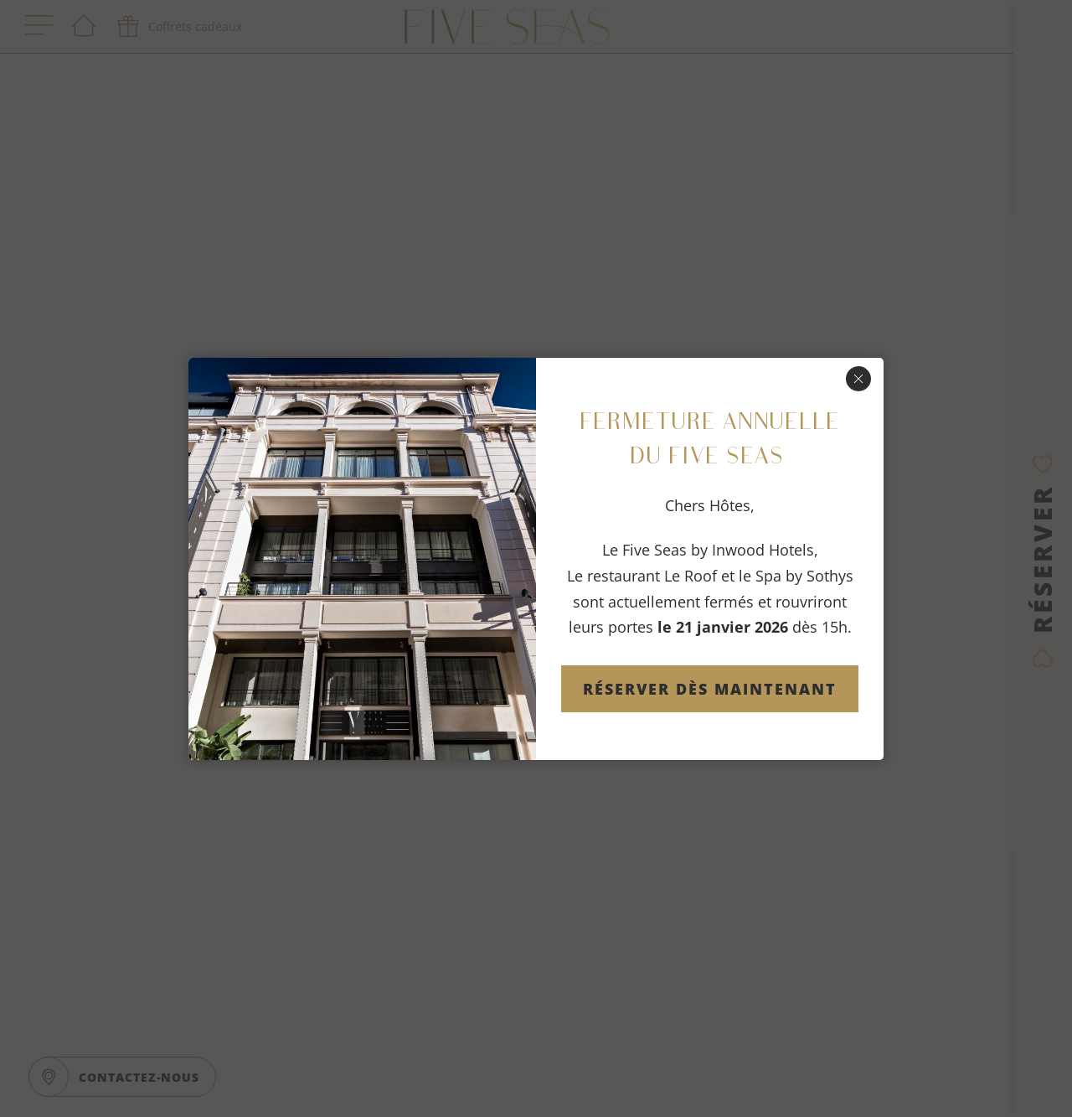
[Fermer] (858, 378)
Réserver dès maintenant (710, 689)
